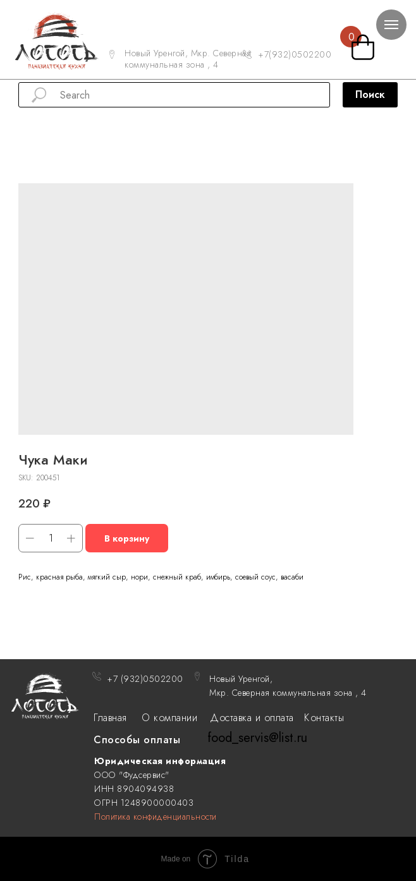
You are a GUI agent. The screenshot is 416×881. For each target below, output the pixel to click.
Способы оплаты (137, 739)
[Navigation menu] (391, 24)
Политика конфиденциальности (155, 816)
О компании (169, 717)
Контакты (324, 717)
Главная (110, 717)
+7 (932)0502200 (145, 678)
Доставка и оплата (252, 717)
